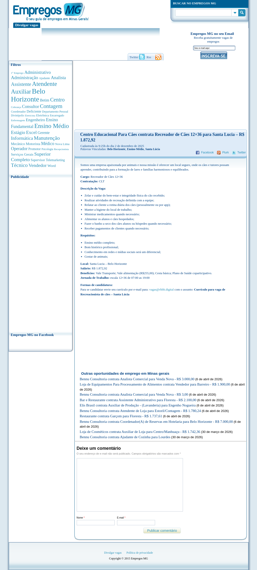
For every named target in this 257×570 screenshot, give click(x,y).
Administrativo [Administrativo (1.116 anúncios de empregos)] (38, 72)
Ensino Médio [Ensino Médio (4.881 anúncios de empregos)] (51, 125)
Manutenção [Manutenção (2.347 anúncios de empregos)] (47, 138)
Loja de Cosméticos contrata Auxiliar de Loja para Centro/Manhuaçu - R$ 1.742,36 (140, 432)
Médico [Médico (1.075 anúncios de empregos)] (47, 143)
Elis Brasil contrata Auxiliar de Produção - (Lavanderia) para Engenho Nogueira (138, 405)
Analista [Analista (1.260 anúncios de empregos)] (58, 77)
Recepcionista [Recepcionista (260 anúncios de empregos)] (61, 149)
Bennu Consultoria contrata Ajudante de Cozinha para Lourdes (125, 437)
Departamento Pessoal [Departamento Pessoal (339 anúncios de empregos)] (55, 111)
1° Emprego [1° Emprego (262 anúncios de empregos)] (17, 72)
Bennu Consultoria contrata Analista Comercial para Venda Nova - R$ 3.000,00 (137, 379)
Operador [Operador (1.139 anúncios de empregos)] (19, 148)
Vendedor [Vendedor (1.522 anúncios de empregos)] (38, 165)
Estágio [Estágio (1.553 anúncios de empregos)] (18, 132)
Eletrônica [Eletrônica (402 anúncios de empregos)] (42, 115)
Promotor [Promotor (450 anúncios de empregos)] (34, 149)
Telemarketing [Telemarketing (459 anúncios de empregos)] (55, 160)
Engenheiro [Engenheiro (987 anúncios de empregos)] (35, 119)
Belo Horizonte (116, 149)
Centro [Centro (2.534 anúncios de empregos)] (57, 100)
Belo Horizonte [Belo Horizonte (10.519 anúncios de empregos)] (28, 95)
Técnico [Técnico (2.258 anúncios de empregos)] (19, 165)
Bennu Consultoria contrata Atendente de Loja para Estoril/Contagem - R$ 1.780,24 (140, 411)
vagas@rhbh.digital (161, 289)
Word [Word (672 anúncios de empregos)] (52, 166)
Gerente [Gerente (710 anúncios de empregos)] (44, 133)
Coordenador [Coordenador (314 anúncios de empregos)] (18, 111)
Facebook (207, 152)
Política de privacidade (139, 552)
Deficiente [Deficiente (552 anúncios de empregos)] (34, 111)
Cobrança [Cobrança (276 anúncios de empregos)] (16, 107)
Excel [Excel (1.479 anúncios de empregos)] (31, 132)
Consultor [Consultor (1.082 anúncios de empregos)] (30, 106)
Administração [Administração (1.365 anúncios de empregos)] (24, 77)
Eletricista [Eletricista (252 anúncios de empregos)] (30, 115)
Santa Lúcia (152, 149)
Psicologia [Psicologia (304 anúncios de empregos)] (47, 149)
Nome (81, 517)
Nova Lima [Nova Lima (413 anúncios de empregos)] (62, 144)
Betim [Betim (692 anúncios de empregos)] (44, 100)
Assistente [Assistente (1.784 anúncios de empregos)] (21, 84)
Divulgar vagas (26, 25)
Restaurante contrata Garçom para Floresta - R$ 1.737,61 (121, 416)
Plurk (225, 152)
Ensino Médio (135, 149)
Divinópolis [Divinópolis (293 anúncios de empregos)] (17, 115)
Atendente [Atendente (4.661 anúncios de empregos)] (44, 83)
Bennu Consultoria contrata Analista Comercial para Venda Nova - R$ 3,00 (134, 394)
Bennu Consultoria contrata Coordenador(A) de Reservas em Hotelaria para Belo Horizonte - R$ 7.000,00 (156, 422)
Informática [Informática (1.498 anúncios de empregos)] (22, 138)
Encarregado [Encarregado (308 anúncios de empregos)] (57, 115)
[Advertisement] (40, 254)
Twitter (241, 152)
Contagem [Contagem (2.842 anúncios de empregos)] (51, 106)
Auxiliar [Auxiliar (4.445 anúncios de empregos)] (21, 91)
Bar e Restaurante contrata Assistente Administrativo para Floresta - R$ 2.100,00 (138, 400)
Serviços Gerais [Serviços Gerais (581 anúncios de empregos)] (22, 154)
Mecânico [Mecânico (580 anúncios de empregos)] (18, 144)
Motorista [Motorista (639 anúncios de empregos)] (33, 144)
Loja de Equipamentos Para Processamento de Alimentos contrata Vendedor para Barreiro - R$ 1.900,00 (155, 384)
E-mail (121, 517)
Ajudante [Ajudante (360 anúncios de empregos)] (44, 78)
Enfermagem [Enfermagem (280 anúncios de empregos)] (18, 120)
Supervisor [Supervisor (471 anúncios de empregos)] (38, 160)
